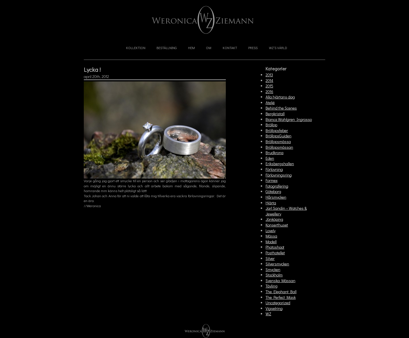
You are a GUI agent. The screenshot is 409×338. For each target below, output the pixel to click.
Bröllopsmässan (279, 147)
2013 (269, 74)
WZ (268, 313)
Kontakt (230, 47)
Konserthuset (277, 225)
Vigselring (274, 308)
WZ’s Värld (278, 47)
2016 (269, 91)
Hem (191, 47)
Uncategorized (278, 302)
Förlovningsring (279, 175)
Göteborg (273, 191)
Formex (271, 180)
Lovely (271, 230)
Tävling (271, 286)
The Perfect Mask (281, 297)
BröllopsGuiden (278, 135)
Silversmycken (277, 263)
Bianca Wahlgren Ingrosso (289, 119)
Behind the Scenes (281, 108)
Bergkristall (275, 113)
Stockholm (274, 275)
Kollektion (135, 47)
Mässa (271, 236)
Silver (270, 258)
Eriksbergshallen (280, 163)
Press (253, 47)
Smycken (273, 269)
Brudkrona (274, 152)
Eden (270, 158)
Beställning (166, 47)
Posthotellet (275, 252)
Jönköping (274, 219)
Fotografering (277, 186)
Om (208, 47)
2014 (269, 80)
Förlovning (274, 169)
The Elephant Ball (281, 291)
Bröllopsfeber (277, 130)
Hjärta (271, 202)
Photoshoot (275, 247)
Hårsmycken (276, 197)
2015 (269, 86)
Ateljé (270, 102)
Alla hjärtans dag (280, 97)
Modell (271, 241)
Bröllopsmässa (278, 141)
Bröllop (271, 124)
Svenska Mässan (280, 280)
